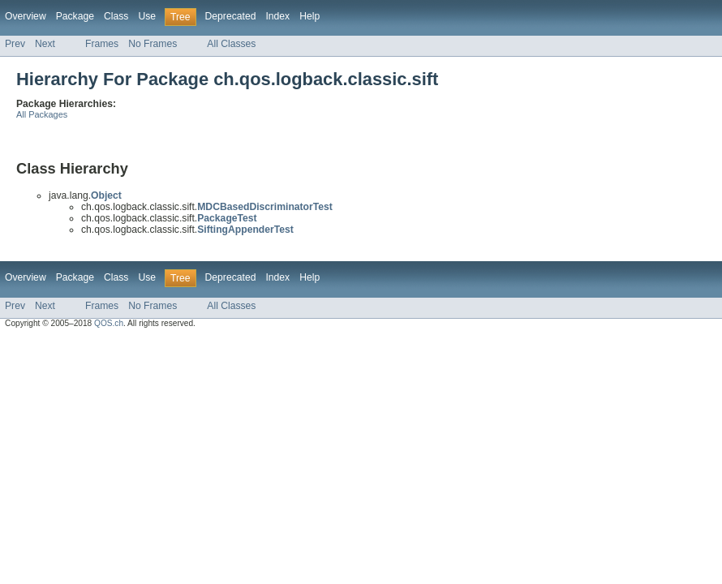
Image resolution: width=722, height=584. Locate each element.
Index (277, 16)
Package (75, 16)
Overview (25, 16)
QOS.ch (108, 323)
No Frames (152, 43)
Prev (15, 43)
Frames (101, 43)
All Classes (231, 43)
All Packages (41, 114)
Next (45, 43)
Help (309, 16)
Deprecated (230, 16)
